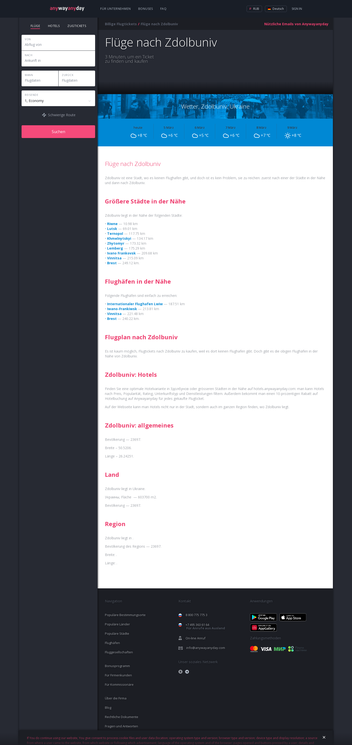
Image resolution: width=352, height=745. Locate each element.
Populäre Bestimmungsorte (125, 615)
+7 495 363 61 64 (205, 626)
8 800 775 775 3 (196, 615)
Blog (108, 707)
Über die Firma (115, 698)
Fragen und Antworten (121, 726)
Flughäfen (112, 643)
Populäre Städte (117, 633)
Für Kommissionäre (119, 684)
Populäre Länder (117, 624)
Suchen (58, 131)
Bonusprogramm (117, 666)
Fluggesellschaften (119, 652)
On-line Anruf (195, 638)
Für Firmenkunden (118, 675)
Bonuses (145, 9)
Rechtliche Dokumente (121, 717)
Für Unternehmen (115, 9)
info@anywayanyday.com (205, 647)
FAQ (163, 9)
